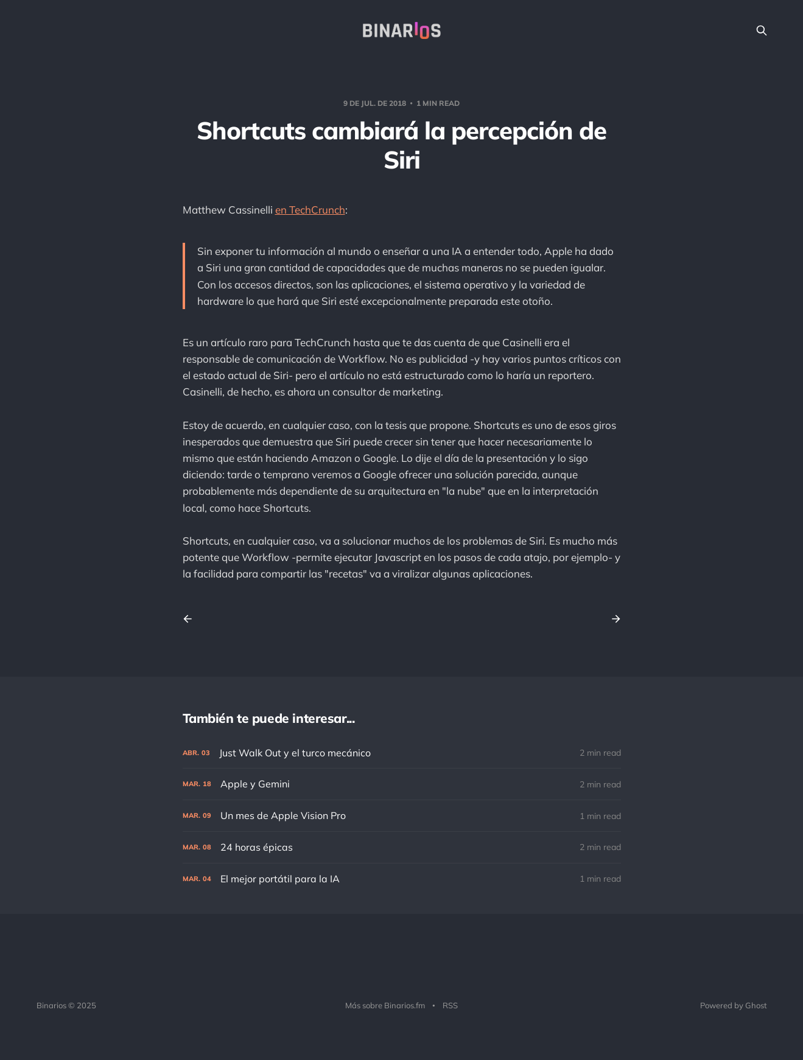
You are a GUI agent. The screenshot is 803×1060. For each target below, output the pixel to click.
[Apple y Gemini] (402, 784)
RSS (450, 1005)
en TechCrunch (310, 209)
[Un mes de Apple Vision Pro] (402, 815)
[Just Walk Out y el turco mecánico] (402, 753)
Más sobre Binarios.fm (385, 1005)
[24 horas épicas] (402, 847)
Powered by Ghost (733, 1005)
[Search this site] (761, 30)
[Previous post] (192, 619)
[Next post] (612, 619)
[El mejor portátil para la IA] (402, 878)
